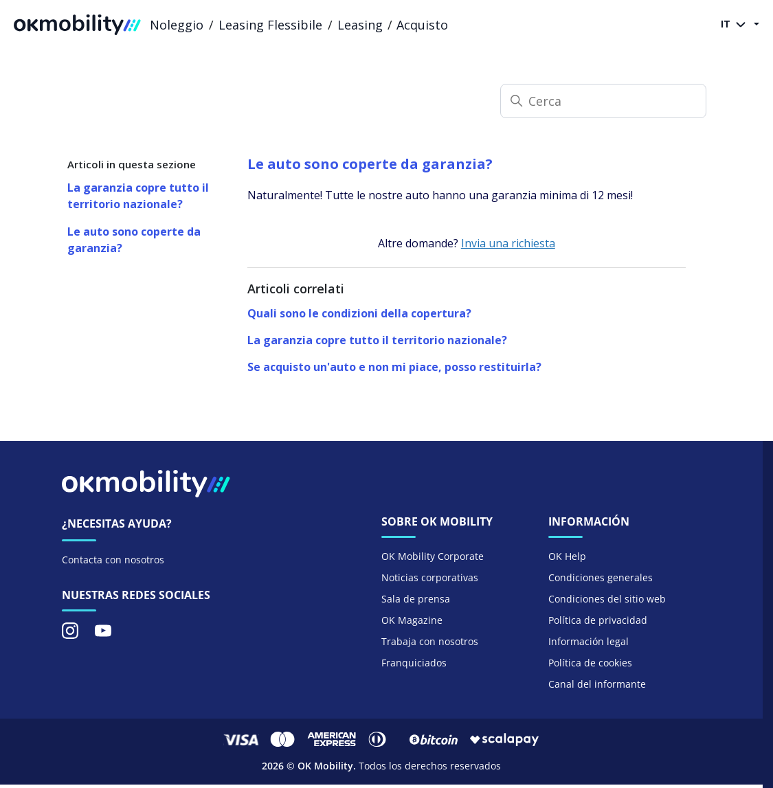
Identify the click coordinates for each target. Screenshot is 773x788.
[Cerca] (603, 101)
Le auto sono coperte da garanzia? (134, 240)
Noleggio (176, 24)
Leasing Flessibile (270, 24)
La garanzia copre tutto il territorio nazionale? (138, 196)
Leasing (360, 24)
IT (736, 24)
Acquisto (422, 24)
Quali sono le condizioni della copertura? (359, 313)
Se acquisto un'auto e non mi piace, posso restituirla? (394, 366)
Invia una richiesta (508, 243)
